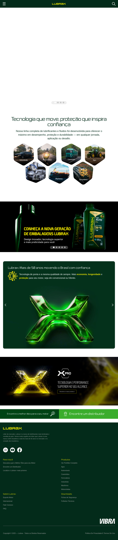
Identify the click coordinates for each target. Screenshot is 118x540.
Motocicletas (65, 489)
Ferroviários (65, 478)
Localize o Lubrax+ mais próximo (15, 470)
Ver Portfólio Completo (69, 463)
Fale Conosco (8, 505)
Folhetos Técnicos (67, 501)
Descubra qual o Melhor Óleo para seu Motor (19, 463)
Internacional (7, 501)
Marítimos (64, 485)
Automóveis (65, 470)
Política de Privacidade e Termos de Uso (100, 533)
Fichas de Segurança (69, 497)
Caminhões (65, 474)
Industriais (65, 482)
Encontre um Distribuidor (12, 467)
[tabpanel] (59, 57)
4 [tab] (63, 102)
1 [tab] (55, 102)
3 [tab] (60, 102)
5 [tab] (65, 247)
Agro (63, 467)
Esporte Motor (8, 497)
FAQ (4, 509)
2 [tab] (58, 102)
